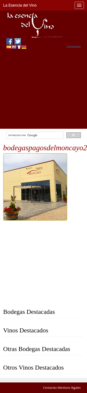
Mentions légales (69, 388)
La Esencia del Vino (20, 5)
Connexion (74, 46)
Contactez (50, 388)
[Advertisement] (39, 89)
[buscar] (34, 135)
